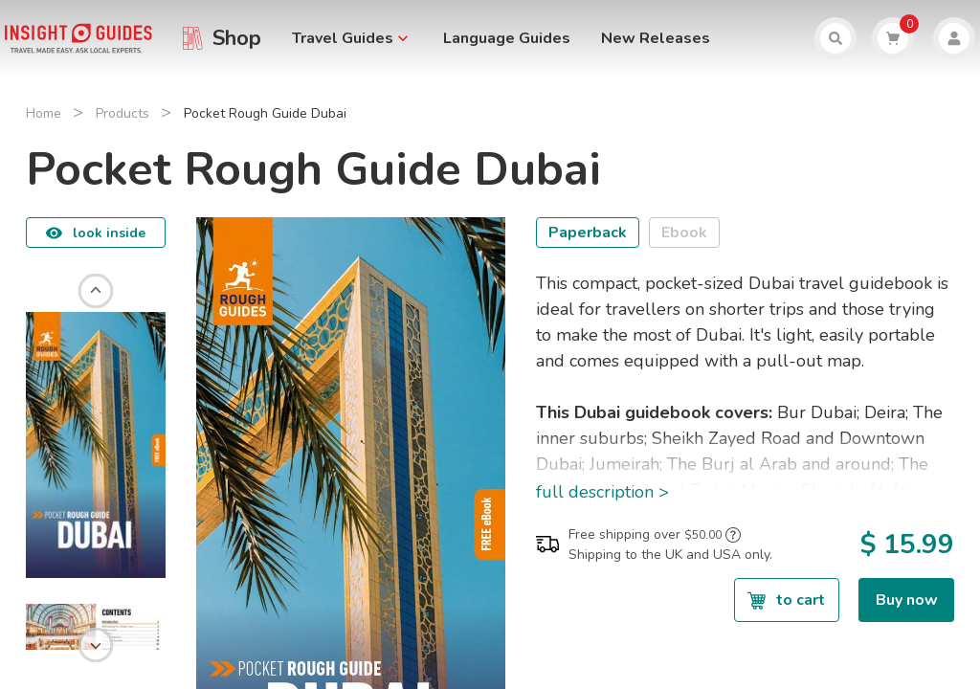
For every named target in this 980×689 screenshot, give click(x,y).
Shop (236, 38)
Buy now (907, 600)
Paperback (587, 232)
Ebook (684, 232)
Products (122, 113)
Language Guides (506, 38)
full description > (602, 491)
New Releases (655, 38)
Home (43, 113)
